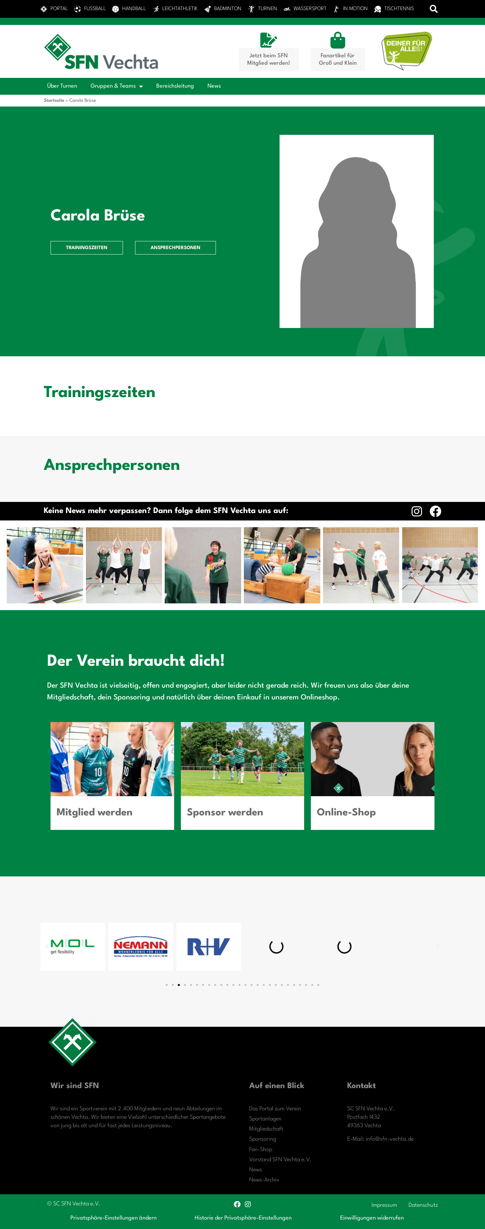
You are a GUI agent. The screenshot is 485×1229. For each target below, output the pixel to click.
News (214, 86)
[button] (434, 8)
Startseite (54, 100)
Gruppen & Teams (117, 86)
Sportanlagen (265, 1119)
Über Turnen (62, 86)
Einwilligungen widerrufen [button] (372, 1218)
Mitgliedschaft (266, 1129)
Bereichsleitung (175, 86)
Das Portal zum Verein (275, 1109)
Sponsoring (262, 1139)
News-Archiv (264, 1180)
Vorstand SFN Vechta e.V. (280, 1160)
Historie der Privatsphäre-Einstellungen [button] (243, 1218)
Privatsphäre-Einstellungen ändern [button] (113, 1218)
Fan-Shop (260, 1149)
